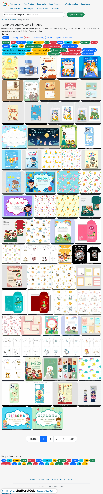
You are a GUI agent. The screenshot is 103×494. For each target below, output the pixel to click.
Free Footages (55, 4)
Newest (27, 38)
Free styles (28, 8)
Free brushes (15, 8)
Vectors (13, 20)
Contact (70, 479)
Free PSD (55, 8)
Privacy (55, 479)
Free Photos (29, 4)
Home (4, 20)
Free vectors (15, 4)
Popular (58, 38)
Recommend (38, 38)
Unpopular (68, 38)
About (62, 479)
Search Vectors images (13, 14)
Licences (40, 479)
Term (48, 479)
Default (5, 38)
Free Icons (85, 4)
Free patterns (42, 8)
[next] (72, 439)
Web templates (71, 4)
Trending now (17, 38)
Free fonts (41, 4)
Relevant (49, 38)
